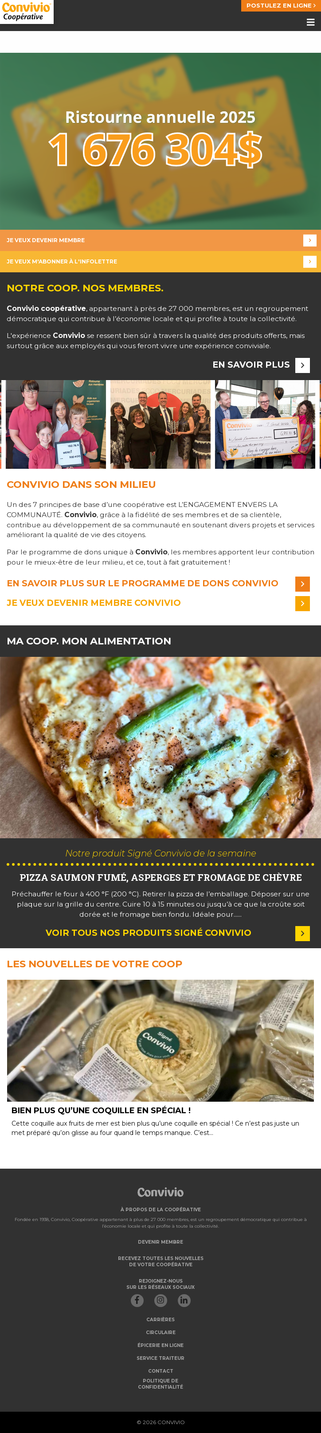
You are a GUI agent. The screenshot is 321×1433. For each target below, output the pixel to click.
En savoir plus (261, 364)
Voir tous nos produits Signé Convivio (178, 933)
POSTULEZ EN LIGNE (281, 5)
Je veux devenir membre (162, 241)
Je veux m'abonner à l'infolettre (162, 262)
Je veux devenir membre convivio (158, 603)
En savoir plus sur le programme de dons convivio (158, 583)
